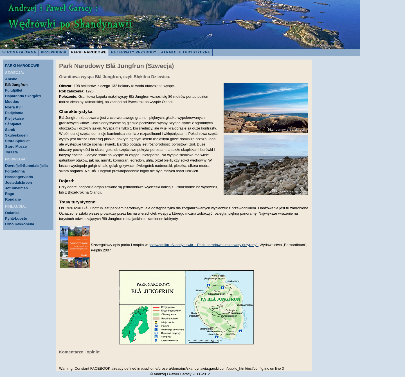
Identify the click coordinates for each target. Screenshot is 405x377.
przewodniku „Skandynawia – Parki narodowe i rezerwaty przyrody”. (203, 245)
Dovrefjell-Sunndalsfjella (26, 165)
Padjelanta (14, 113)
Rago (9, 194)
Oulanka (12, 213)
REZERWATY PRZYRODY (133, 52)
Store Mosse (16, 146)
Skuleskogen (16, 135)
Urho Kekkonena (19, 224)
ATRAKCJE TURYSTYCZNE (185, 52)
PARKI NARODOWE (89, 52)
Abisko (11, 79)
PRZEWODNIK (54, 52)
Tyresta (11, 152)
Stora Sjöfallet (17, 141)
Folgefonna (15, 171)
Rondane (13, 199)
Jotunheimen (16, 188)
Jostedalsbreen (18, 182)
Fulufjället (13, 90)
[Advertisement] (337, 154)
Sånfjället (13, 124)
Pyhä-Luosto (16, 218)
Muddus (12, 101)
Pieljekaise (14, 118)
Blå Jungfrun (16, 85)
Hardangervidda (19, 177)
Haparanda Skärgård (23, 96)
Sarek (10, 130)
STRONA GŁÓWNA (19, 52)
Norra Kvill (14, 107)
